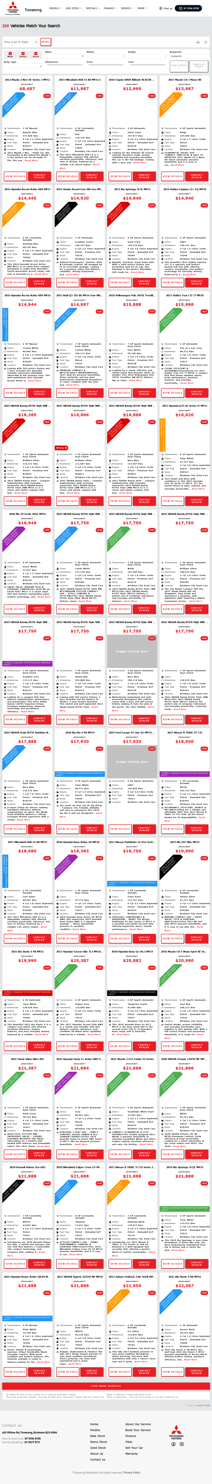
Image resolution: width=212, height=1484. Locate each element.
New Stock (97, 1436)
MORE (141, 8)
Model (90, 52)
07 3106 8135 (188, 8)
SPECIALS (91, 8)
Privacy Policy (131, 1472)
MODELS (54, 8)
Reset (46, 42)
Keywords (176, 52)
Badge (132, 52)
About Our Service (138, 1424)
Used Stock (98, 1447)
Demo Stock (98, 1441)
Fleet (128, 1441)
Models (95, 1430)
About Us (96, 1453)
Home (94, 1424)
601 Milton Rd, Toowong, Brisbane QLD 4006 (29, 1432)
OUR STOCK (72, 8)
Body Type (10, 62)
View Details (15, 176)
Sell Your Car (134, 1447)
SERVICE (126, 8)
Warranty (131, 1453)
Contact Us (97, 1459)
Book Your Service (138, 1430)
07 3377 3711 (32, 1442)
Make (48, 52)
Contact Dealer (39, 176)
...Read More (30, 160)
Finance (109, 8)
